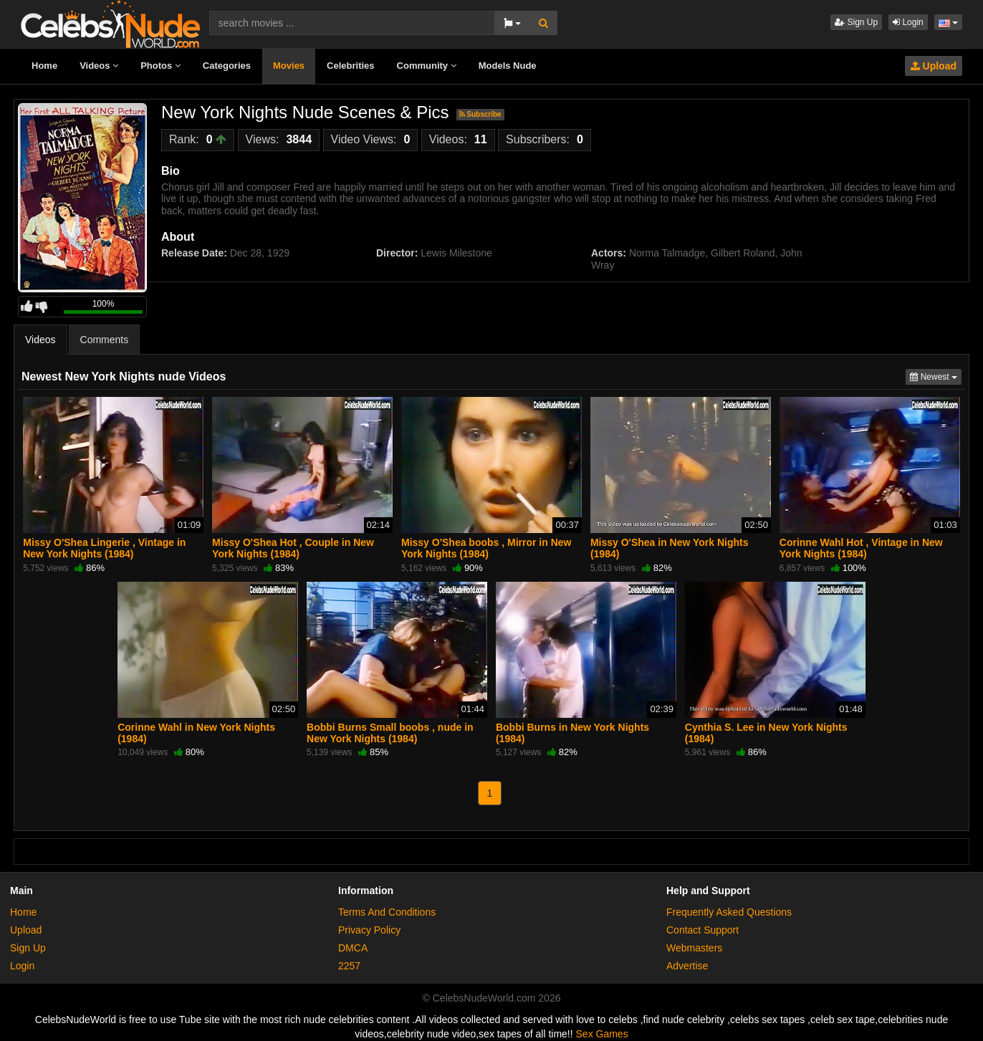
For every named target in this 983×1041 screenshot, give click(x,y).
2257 (349, 966)
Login (908, 22)
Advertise (687, 966)
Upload (933, 66)
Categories (227, 65)
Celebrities (350, 65)
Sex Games (602, 1034)
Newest (936, 376)
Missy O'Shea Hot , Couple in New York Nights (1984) (293, 548)
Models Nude (508, 65)
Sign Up (856, 22)
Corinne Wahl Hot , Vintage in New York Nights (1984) (861, 548)
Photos (160, 65)
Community (426, 65)
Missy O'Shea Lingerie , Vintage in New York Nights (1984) (104, 548)
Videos (99, 65)
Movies (289, 65)
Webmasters (694, 948)
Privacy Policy (369, 930)
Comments (104, 339)
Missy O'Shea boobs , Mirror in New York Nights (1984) (486, 548)
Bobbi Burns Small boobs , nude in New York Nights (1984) (390, 732)
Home (44, 65)
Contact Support (702, 930)
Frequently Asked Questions (729, 912)
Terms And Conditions (387, 912)
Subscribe (480, 114)
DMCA (353, 948)
